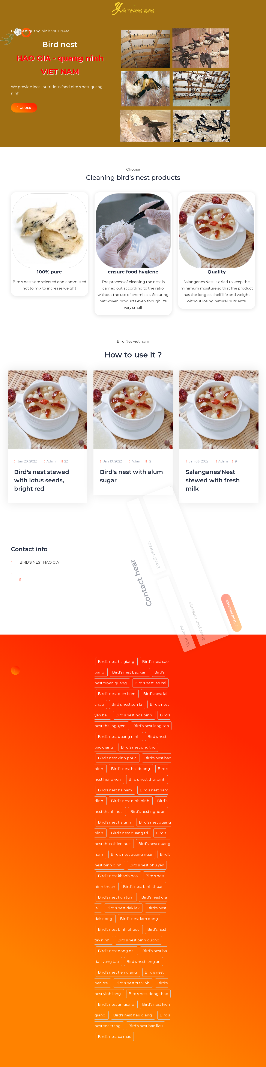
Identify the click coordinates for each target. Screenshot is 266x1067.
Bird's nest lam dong (139, 919)
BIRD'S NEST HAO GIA (39, 562)
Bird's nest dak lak (123, 908)
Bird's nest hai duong (131, 769)
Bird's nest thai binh (147, 779)
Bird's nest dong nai (116, 951)
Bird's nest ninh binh (130, 801)
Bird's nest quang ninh (119, 736)
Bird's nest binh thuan (143, 886)
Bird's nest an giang (116, 1004)
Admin (50, 461)
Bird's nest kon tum (116, 897)
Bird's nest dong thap (148, 994)
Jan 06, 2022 (197, 461)
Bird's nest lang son (151, 726)
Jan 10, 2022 (111, 461)
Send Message (245, 560)
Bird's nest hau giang (133, 1015)
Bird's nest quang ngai (132, 854)
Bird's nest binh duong (138, 940)
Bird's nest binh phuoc (119, 929)
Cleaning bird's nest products (133, 178)
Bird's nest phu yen (146, 865)
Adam (135, 461)
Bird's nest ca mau (114, 1036)
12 (148, 461)
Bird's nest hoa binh (134, 715)
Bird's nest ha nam (115, 790)
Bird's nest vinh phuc (117, 758)
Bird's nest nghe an (148, 811)
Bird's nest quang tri (130, 833)
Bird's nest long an (143, 961)
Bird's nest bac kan (129, 672)
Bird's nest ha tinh (115, 822)
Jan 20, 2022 (25, 461)
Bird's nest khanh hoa (118, 876)
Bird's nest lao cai (150, 683)
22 (65, 461)
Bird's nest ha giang (116, 661)
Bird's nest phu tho (138, 747)
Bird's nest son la (127, 704)
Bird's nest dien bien (117, 694)
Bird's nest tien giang (118, 972)
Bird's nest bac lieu (145, 1026)
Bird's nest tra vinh (133, 983)
